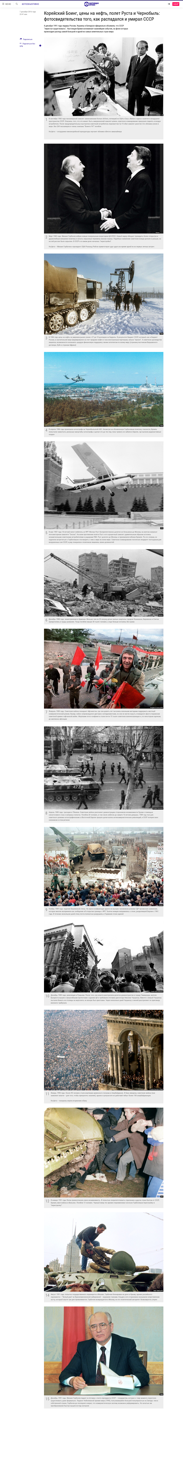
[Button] (26, 39)
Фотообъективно (30, 4)
